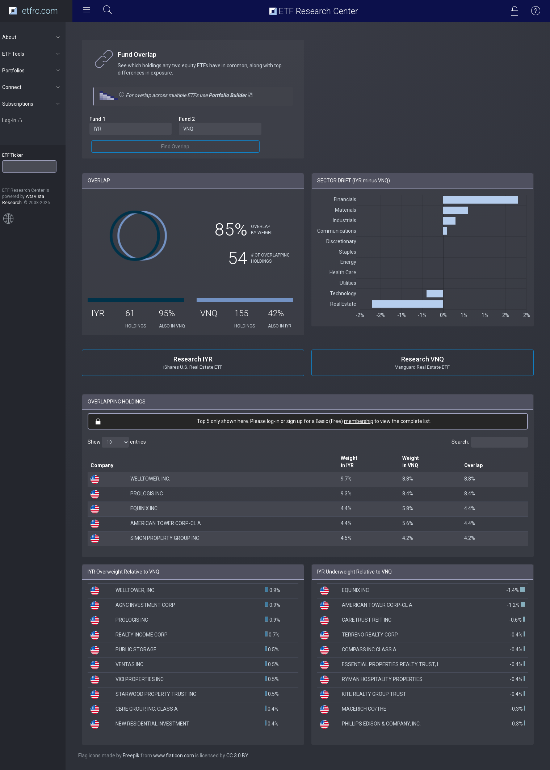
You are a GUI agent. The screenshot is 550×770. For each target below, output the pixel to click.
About (38, 37)
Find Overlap (181, 146)
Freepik (138, 755)
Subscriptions (38, 104)
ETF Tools (38, 54)
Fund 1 (104, 119)
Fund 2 (193, 119)
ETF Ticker (19, 155)
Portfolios (38, 70)
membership (362, 421)
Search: (490, 442)
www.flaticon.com (180, 755)
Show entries (124, 442)
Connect (38, 87)
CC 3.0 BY (244, 755)
